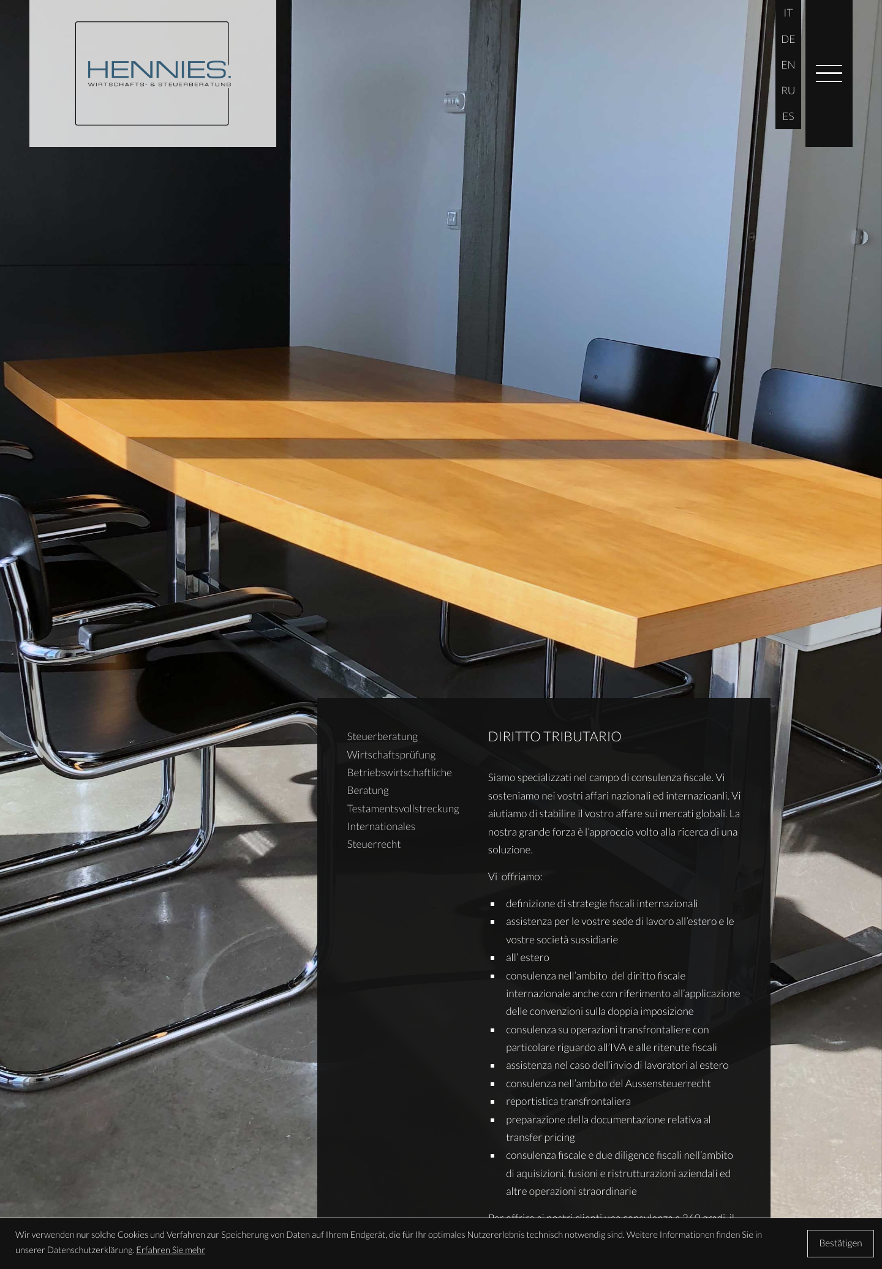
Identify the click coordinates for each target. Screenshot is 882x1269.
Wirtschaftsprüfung (391, 754)
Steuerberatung (382, 736)
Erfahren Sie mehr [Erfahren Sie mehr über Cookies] (170, 1250)
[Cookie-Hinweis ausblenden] (840, 1243)
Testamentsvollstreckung (403, 808)
